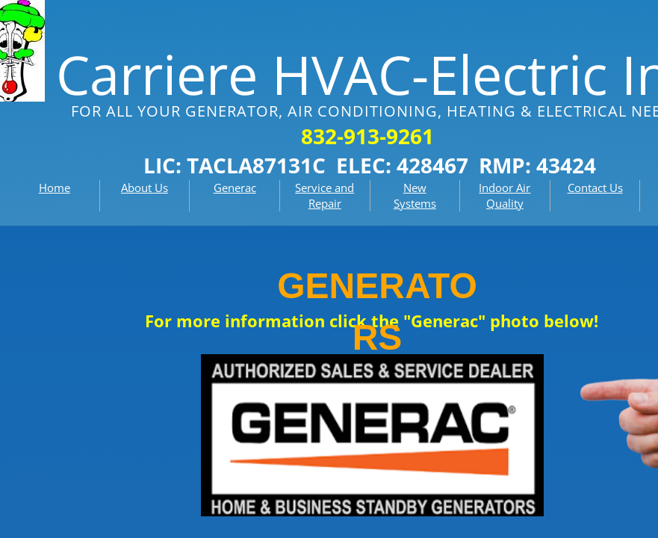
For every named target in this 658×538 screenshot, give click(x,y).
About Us (144, 187)
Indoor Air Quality (504, 195)
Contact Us (595, 187)
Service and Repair (324, 195)
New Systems (415, 195)
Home (54, 187)
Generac (235, 187)
